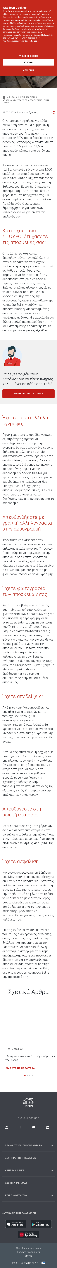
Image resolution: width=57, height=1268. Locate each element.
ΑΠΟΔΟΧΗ (29, 60)
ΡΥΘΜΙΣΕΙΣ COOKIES (28, 54)
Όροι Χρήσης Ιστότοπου (28, 1248)
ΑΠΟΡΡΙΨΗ (28, 68)
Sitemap (28, 1256)
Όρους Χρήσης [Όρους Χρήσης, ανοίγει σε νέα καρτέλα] (32, 38)
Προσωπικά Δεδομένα (28, 1252)
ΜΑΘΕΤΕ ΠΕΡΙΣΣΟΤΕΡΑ (28, 393)
